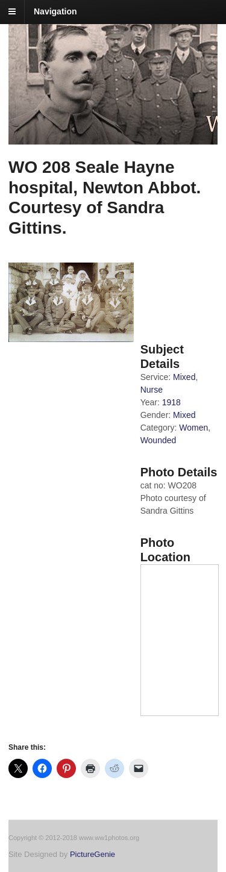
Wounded (158, 440)
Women (193, 427)
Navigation (55, 11)
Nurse (151, 389)
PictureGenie (92, 854)
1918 (171, 402)
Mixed (184, 377)
